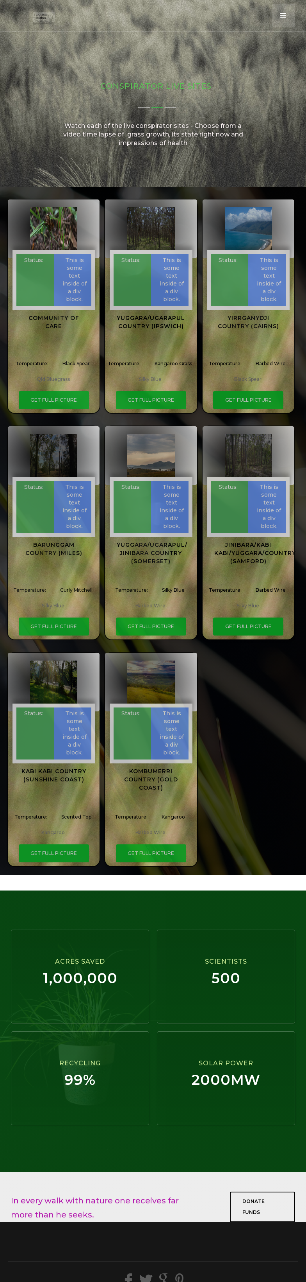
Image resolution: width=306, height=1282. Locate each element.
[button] (283, 15)
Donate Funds (253, 1206)
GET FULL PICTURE (53, 400)
